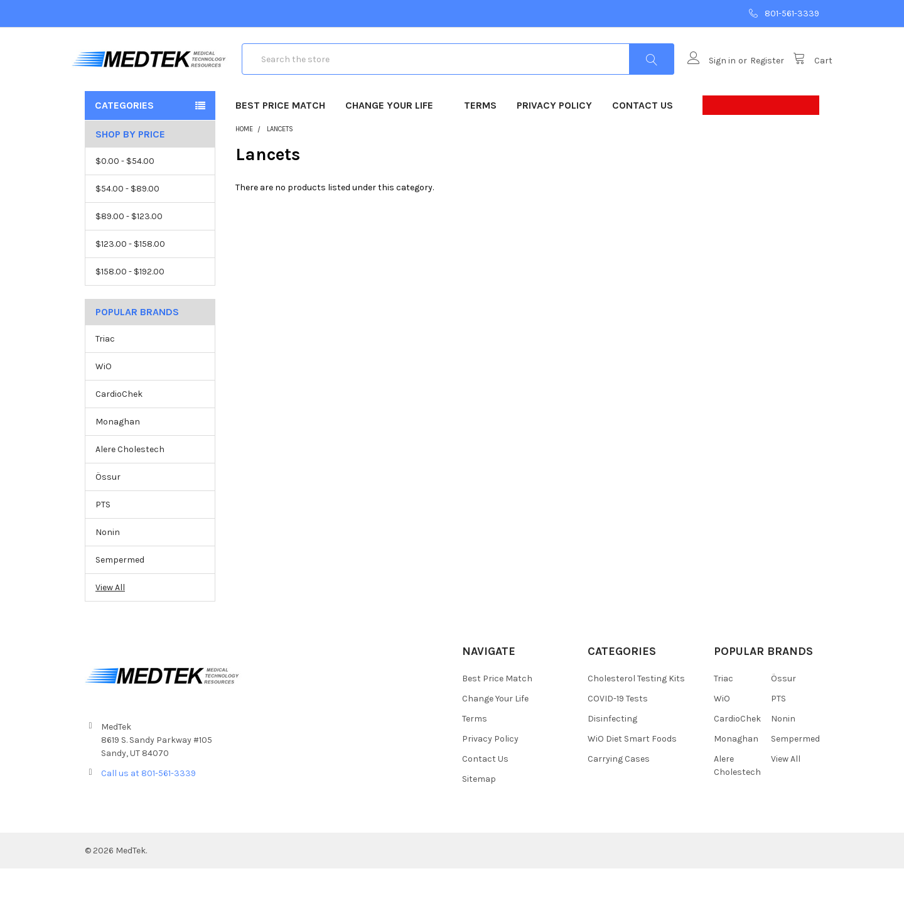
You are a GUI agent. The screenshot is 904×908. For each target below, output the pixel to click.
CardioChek (119, 434)
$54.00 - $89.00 (127, 228)
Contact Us (642, 145)
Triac (105, 379)
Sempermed (119, 599)
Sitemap (479, 818)
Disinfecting (612, 758)
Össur (108, 517)
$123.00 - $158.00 (130, 283)
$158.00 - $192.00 (129, 311)
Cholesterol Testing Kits (636, 718)
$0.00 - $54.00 (124, 200)
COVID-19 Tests (618, 738)
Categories (124, 145)
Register (754, 80)
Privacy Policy (554, 145)
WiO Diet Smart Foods (632, 778)
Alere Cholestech (129, 489)
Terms (480, 145)
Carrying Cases (619, 798)
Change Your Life (394, 145)
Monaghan (117, 462)
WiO (103, 406)
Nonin (107, 571)
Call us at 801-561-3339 (148, 813)
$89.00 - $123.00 (129, 256)
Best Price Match (280, 145)
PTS (102, 544)
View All (110, 627)
